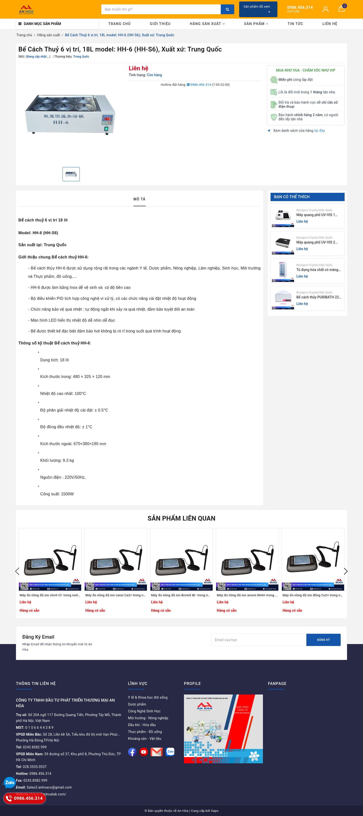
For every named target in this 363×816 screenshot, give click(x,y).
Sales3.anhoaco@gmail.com (44, 787)
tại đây (319, 131)
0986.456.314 (199, 84)
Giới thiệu (160, 24)
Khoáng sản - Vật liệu (144, 739)
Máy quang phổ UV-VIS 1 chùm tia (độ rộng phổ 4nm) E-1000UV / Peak (318, 215)
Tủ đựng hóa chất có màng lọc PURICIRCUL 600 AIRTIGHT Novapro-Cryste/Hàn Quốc (317, 270)
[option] (71, 114)
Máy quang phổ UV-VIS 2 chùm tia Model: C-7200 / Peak (316, 242)
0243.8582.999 (31, 747)
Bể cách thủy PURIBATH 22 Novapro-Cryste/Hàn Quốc (318, 297)
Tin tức (295, 24)
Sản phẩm (256, 24)
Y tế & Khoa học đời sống (148, 697)
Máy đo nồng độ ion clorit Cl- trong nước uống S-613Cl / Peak (50, 595)
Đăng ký (323, 640)
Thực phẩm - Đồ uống (145, 732)
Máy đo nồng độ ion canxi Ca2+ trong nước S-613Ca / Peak (115, 595)
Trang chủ (119, 24)
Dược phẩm (137, 704)
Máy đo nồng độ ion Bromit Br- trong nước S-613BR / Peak (181, 595)
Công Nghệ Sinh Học (144, 711)
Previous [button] (17, 571)
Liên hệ (330, 24)
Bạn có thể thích (292, 197)
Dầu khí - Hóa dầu (142, 725)
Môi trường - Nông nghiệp (148, 718)
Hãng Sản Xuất (207, 24)
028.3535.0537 (31, 767)
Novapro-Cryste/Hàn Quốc (315, 210)
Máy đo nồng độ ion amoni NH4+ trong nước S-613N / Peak (247, 595)
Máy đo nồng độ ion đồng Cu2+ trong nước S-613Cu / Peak (313, 595)
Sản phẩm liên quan (182, 518)
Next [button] (346, 571)
